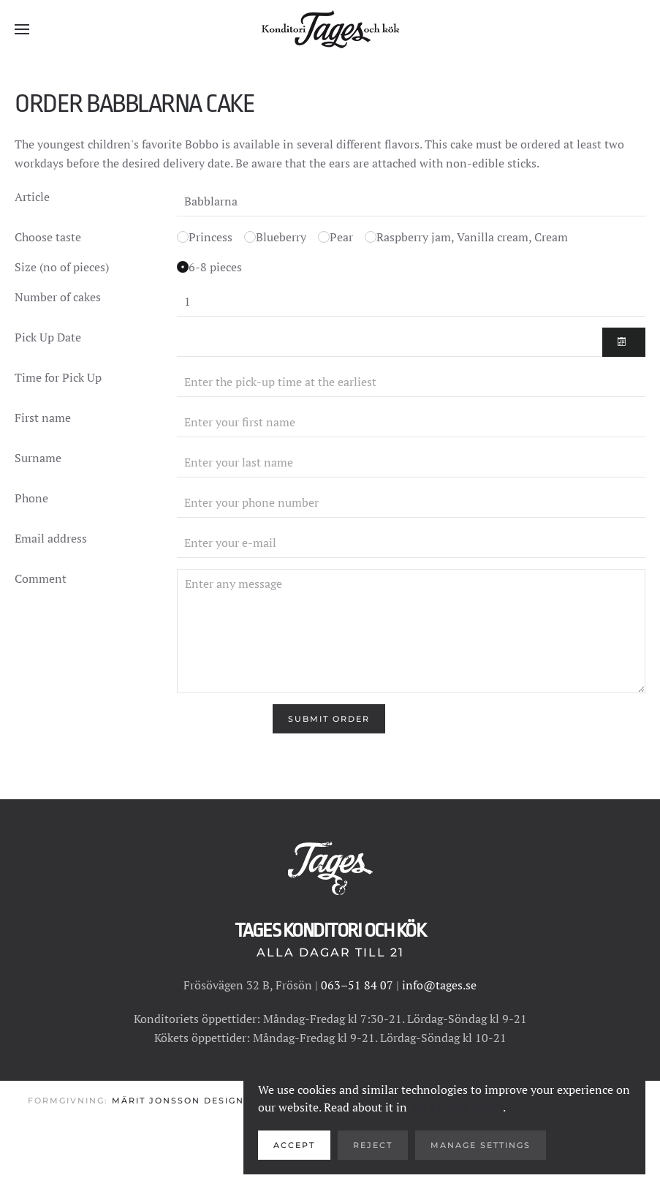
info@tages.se (439, 985)
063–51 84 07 (357, 985)
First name (43, 417)
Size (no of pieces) (62, 267)
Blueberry (281, 237)
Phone (31, 498)
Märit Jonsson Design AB (187, 1101)
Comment (41, 578)
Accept (294, 1145)
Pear (341, 237)
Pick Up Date (48, 337)
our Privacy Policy (456, 1107)
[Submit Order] (329, 718)
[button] (22, 29)
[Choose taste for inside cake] (183, 237)
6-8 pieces (215, 267)
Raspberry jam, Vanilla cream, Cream (472, 237)
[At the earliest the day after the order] (390, 342)
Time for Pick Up (58, 377)
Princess (210, 237)
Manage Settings (480, 1145)
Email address (51, 538)
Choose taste (48, 237)
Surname (38, 458)
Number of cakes (58, 297)
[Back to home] (330, 29)
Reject (372, 1145)
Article (32, 197)
